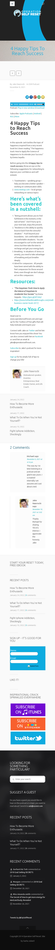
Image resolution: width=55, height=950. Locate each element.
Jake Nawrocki (18, 84)
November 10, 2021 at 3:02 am (37, 512)
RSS (11, 116)
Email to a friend (43, 98)
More (17, 116)
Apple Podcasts (26, 113)
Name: (13, 650)
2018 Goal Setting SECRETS (21, 872)
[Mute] (35, 104)
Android (37, 113)
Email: (13, 658)
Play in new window (26, 108)
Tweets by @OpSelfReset (21, 918)
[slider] (23, 104)
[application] (27, 104)
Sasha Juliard (28, 941)
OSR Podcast (34, 84)
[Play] (12, 104)
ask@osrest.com (36, 806)
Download (40, 108)
